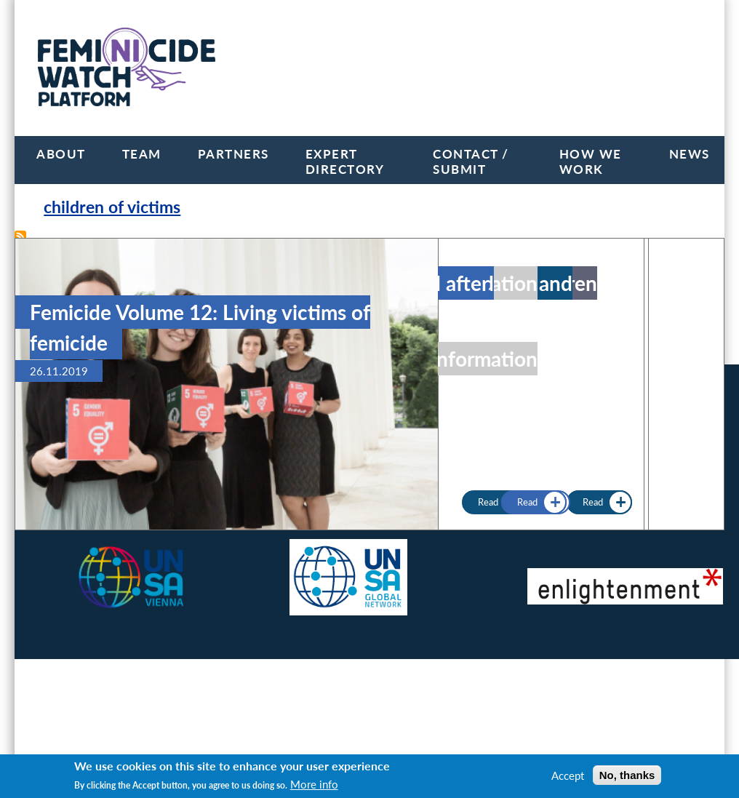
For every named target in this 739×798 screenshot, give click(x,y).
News (689, 153)
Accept (567, 775)
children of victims (112, 207)
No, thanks (627, 775)
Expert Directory (345, 161)
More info (314, 784)
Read (527, 502)
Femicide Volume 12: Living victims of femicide (200, 327)
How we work (590, 161)
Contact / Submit (471, 161)
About (61, 153)
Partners (233, 153)
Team (141, 153)
